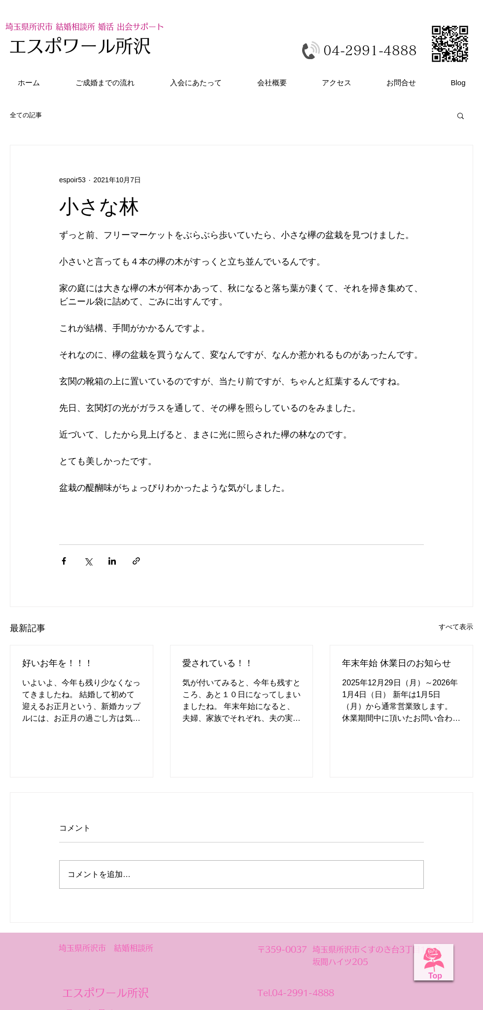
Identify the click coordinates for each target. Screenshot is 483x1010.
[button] (460, 115)
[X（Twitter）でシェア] (88, 561)
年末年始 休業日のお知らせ (396, 663)
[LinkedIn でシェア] (112, 561)
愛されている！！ (217, 663)
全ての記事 (26, 115)
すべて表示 (456, 627)
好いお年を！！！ (57, 663)
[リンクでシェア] (136, 561)
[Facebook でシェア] (64, 561)
